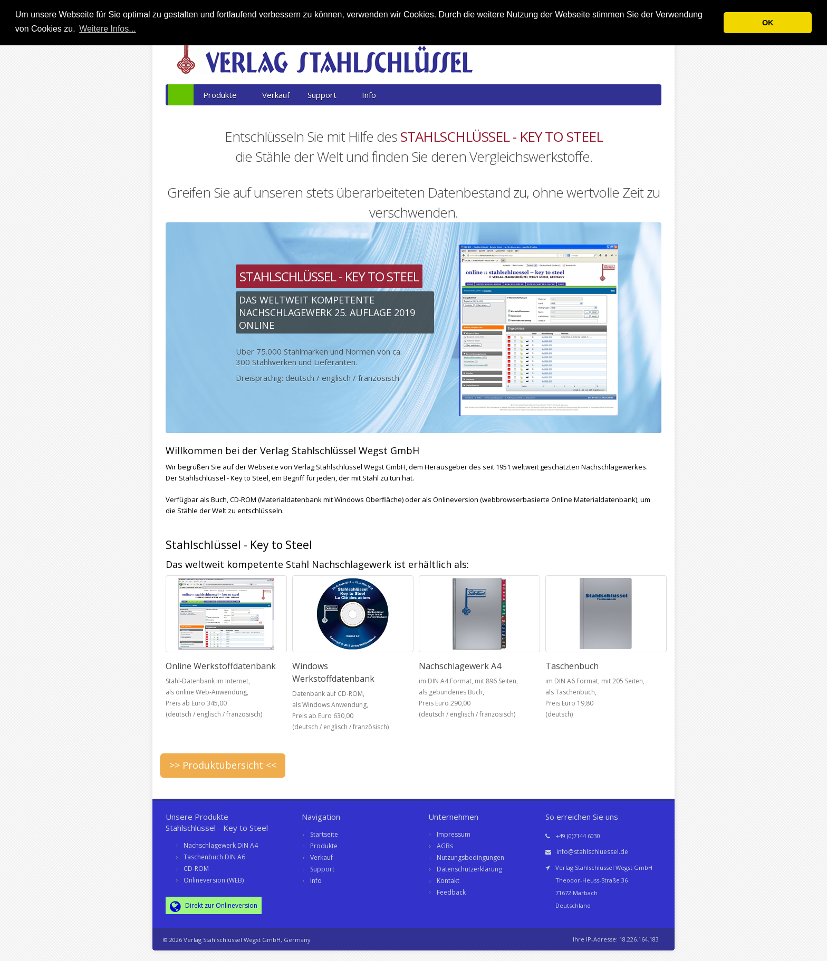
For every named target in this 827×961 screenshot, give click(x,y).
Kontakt (448, 880)
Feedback (451, 892)
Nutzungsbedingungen (470, 857)
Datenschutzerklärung (469, 869)
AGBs (445, 845)
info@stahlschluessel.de (592, 851)
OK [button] (768, 22)
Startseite (324, 834)
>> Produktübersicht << (222, 765)
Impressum (453, 834)
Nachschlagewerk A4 (460, 666)
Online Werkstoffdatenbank (221, 666)
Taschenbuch (572, 666)
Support (325, 95)
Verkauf (276, 95)
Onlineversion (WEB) (214, 880)
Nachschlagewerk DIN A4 (221, 845)
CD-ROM (196, 868)
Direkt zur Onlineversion (213, 906)
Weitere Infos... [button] (107, 28)
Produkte (223, 95)
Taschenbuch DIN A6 (214, 856)
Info (369, 95)
